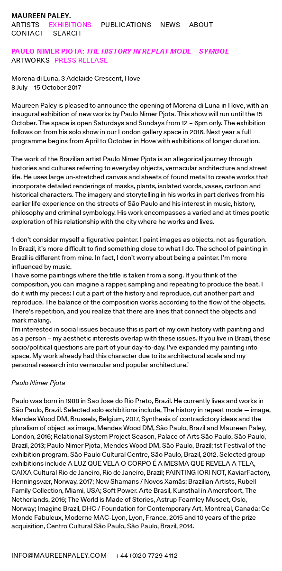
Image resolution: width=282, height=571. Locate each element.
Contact (27, 33)
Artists (25, 24)
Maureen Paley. (41, 15)
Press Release (81, 60)
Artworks (30, 60)
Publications (126, 24)
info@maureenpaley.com (59, 555)
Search (67, 33)
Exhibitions (70, 24)
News (170, 24)
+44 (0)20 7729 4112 (147, 555)
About (201, 24)
